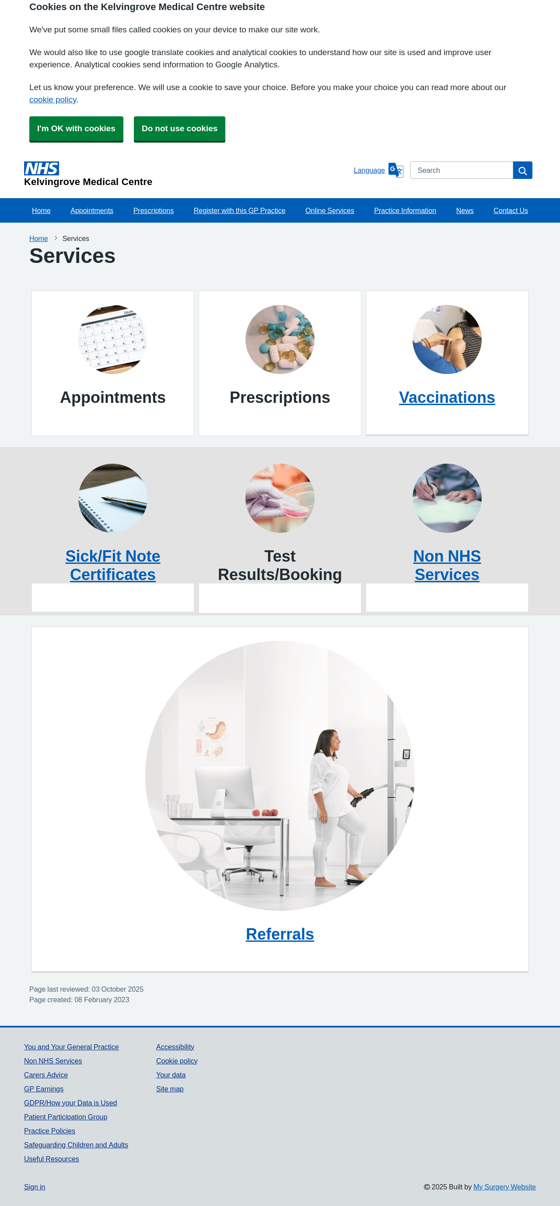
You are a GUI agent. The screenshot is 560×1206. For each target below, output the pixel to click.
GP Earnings (43, 1088)
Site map (170, 1088)
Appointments (91, 210)
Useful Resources (51, 1158)
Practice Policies (49, 1130)
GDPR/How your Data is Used (70, 1102)
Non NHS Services (447, 565)
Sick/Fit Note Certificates (112, 565)
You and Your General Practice (71, 1046)
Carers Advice (46, 1074)
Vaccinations (447, 397)
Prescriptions (153, 210)
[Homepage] (187, 174)
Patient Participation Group (65, 1116)
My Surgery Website (504, 1186)
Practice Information (405, 210)
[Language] (378, 170)
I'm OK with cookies (76, 128)
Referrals (280, 934)
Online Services (329, 210)
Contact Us (511, 210)
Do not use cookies (179, 128)
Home (41, 210)
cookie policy (52, 99)
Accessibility (175, 1046)
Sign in (34, 1186)
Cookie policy (177, 1060)
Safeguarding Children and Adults (76, 1144)
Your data (171, 1074)
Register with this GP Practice (240, 210)
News (465, 210)
